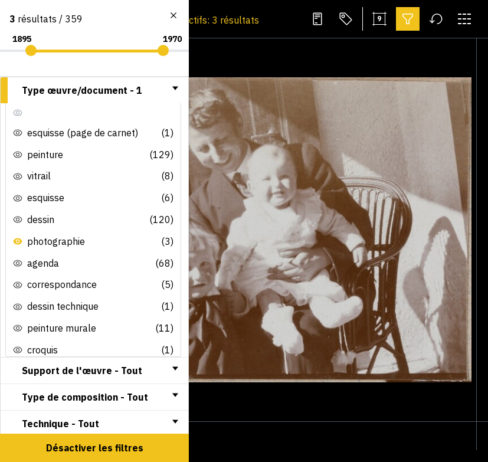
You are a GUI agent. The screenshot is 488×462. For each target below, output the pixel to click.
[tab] (94, 90)
